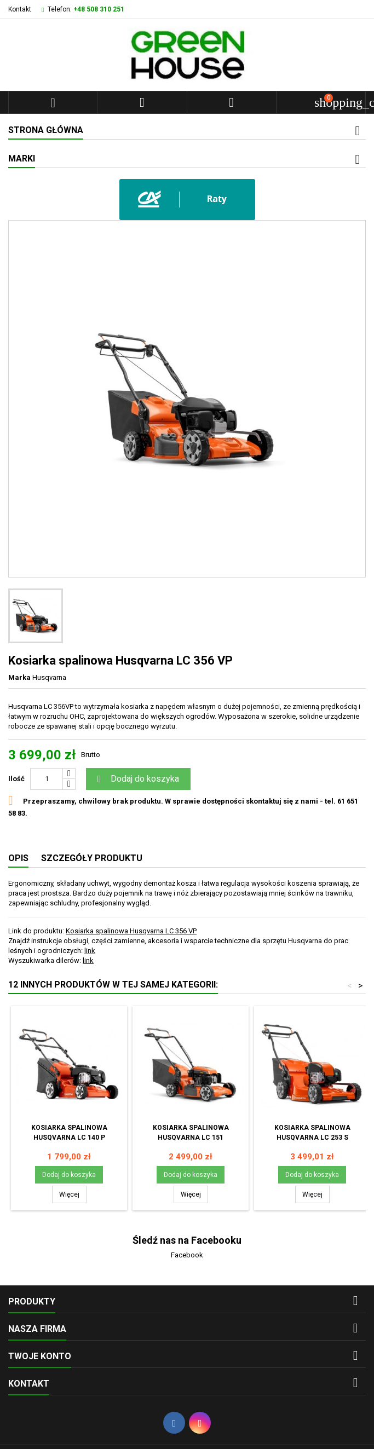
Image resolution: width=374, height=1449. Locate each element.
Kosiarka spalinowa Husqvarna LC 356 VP (131, 931)
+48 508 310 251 (98, 9)
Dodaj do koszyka (136, 779)
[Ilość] (46, 779)
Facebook (187, 1255)
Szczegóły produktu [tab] (91, 858)
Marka (19, 677)
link (89, 950)
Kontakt (19, 9)
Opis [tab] (18, 858)
